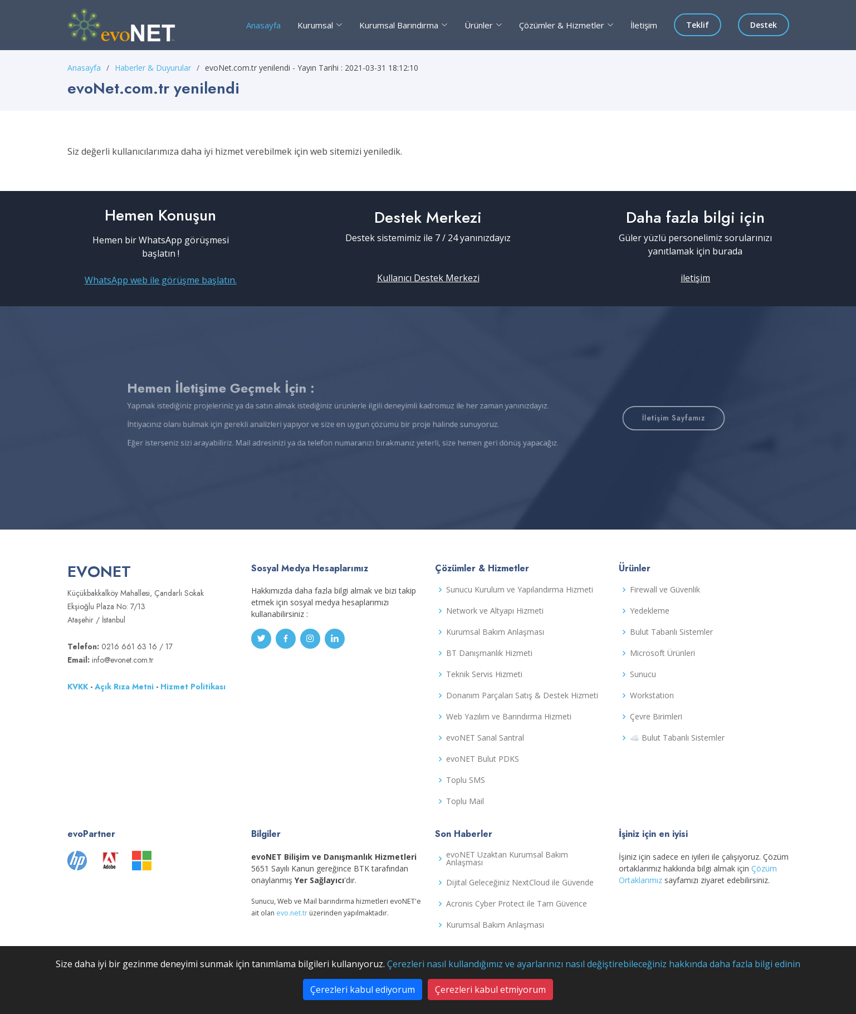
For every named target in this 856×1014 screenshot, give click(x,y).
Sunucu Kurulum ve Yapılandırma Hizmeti (519, 590)
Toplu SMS (465, 780)
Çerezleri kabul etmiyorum (490, 989)
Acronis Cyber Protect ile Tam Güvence (516, 904)
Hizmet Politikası (193, 686)
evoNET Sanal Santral (485, 738)
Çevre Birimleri (656, 717)
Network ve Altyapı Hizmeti (495, 611)
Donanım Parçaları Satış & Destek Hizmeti (522, 695)
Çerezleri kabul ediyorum (362, 989)
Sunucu (643, 674)
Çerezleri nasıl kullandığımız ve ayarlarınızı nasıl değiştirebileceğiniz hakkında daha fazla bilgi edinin (593, 964)
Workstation (652, 695)
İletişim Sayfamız (619, 418)
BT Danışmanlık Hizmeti (489, 653)
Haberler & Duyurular (153, 67)
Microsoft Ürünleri (662, 653)
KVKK (77, 686)
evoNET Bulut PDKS (482, 759)
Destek (763, 24)
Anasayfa (263, 25)
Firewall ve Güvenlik (665, 590)
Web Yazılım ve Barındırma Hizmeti (508, 717)
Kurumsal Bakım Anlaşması (495, 632)
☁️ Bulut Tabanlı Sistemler (677, 738)
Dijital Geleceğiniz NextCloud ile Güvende (520, 882)
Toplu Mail (465, 801)
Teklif (697, 24)
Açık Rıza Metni (124, 686)
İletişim (643, 25)
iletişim (695, 278)
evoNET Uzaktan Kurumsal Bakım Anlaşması (507, 858)
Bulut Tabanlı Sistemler (671, 632)
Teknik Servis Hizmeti (484, 674)
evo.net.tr (291, 913)
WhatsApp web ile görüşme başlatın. (161, 280)
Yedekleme (649, 611)
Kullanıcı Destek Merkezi (428, 278)
